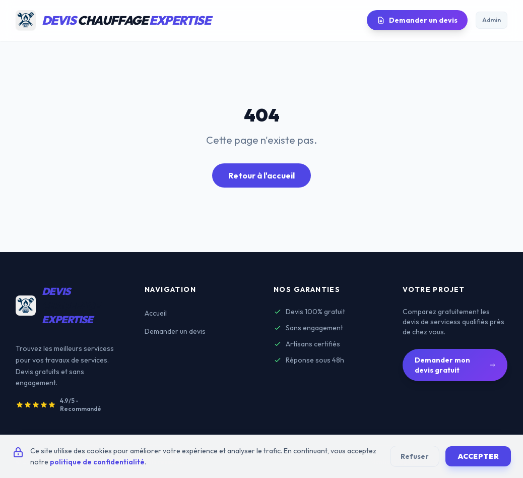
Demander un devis (417, 20)
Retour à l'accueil (261, 175)
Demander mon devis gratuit (455, 365)
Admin (491, 20)
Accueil (156, 313)
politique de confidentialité (97, 461)
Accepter (478, 456)
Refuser (415, 456)
